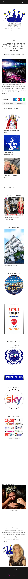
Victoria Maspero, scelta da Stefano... (11, 176)
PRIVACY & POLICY (17, 539)
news (14, 40)
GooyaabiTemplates (14, 576)
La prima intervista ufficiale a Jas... (12, 131)
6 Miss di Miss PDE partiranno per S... (9, 153)
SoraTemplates (13, 574)
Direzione (8, 54)
